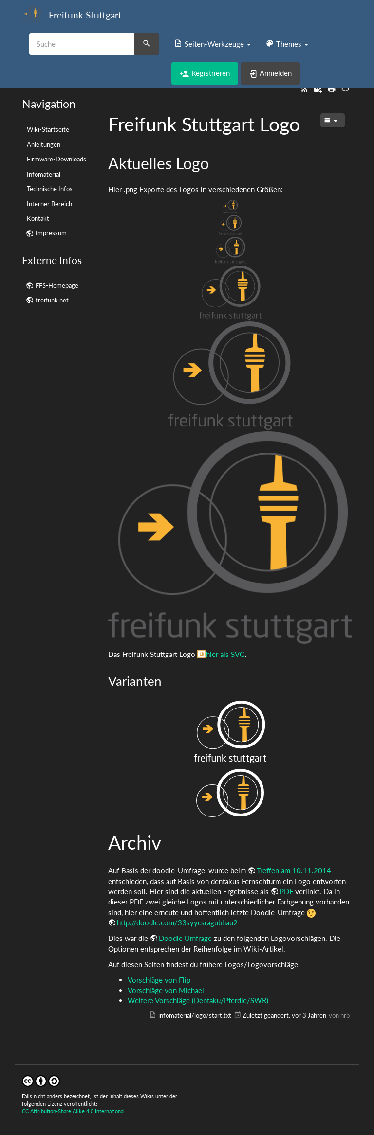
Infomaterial (43, 174)
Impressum (51, 233)
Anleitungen (43, 144)
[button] (212, 43)
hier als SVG (225, 654)
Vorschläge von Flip (159, 979)
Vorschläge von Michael (166, 990)
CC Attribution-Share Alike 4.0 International (73, 1111)
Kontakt (38, 218)
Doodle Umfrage (185, 938)
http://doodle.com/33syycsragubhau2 (177, 922)
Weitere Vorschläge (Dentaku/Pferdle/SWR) (198, 1000)
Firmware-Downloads (56, 159)
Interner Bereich (49, 204)
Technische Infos (50, 189)
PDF (286, 891)
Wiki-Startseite (48, 129)
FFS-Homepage (57, 285)
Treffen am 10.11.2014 (294, 870)
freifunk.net (52, 300)
